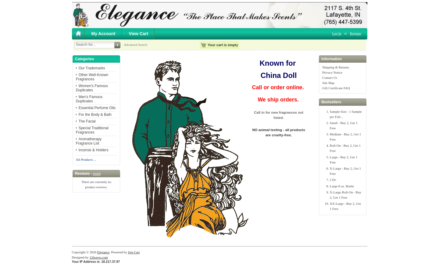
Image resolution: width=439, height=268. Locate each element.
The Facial (87, 121)
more (97, 173)
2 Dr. (333, 180)
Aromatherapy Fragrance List (89, 141)
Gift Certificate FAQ (336, 88)
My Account (103, 33)
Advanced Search (135, 44)
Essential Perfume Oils (97, 108)
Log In (336, 33)
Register (355, 33)
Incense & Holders (94, 150)
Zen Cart (134, 252)
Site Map (328, 83)
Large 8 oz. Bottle (342, 186)
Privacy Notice (332, 72)
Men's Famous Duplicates (89, 99)
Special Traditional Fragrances (92, 130)
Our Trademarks (92, 68)
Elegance (103, 252)
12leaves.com (99, 257)
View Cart (138, 33)
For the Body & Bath (95, 114)
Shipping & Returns (335, 67)
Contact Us (329, 77)
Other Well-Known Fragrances (92, 77)
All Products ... (86, 159)
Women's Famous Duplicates (92, 88)
